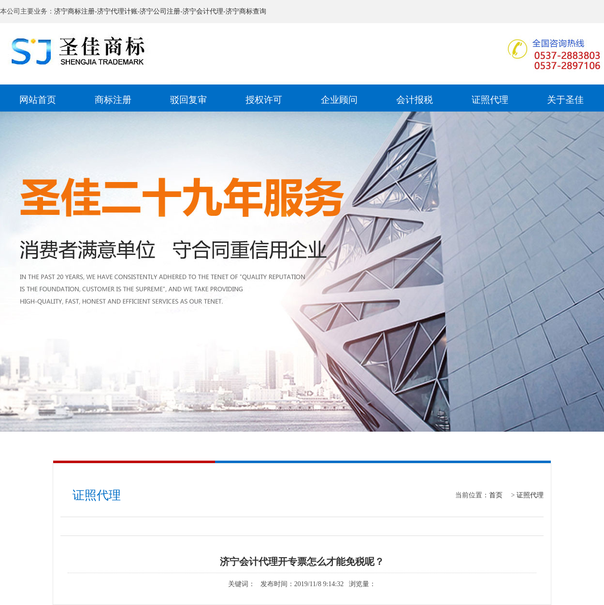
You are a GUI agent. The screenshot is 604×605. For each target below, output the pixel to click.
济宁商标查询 (246, 11)
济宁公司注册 (160, 11)
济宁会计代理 (203, 11)
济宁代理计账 (117, 11)
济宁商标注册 (74, 11)
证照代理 (530, 495)
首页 (496, 495)
